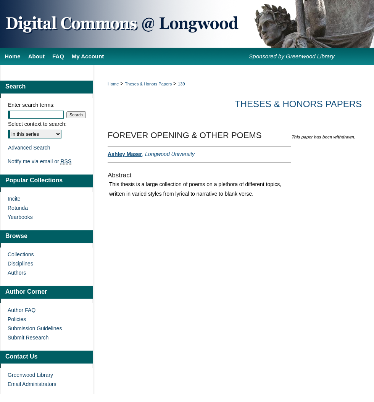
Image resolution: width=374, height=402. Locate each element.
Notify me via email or (39, 161)
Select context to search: (37, 124)
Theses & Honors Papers (148, 84)
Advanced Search (29, 148)
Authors (17, 273)
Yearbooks (20, 217)
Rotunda (18, 208)
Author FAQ (21, 310)
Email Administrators (32, 384)
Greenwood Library (30, 375)
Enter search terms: (31, 105)
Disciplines (20, 263)
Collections (21, 254)
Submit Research (28, 337)
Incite (14, 199)
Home (113, 84)
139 (181, 84)
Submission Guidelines (35, 328)
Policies (17, 319)
